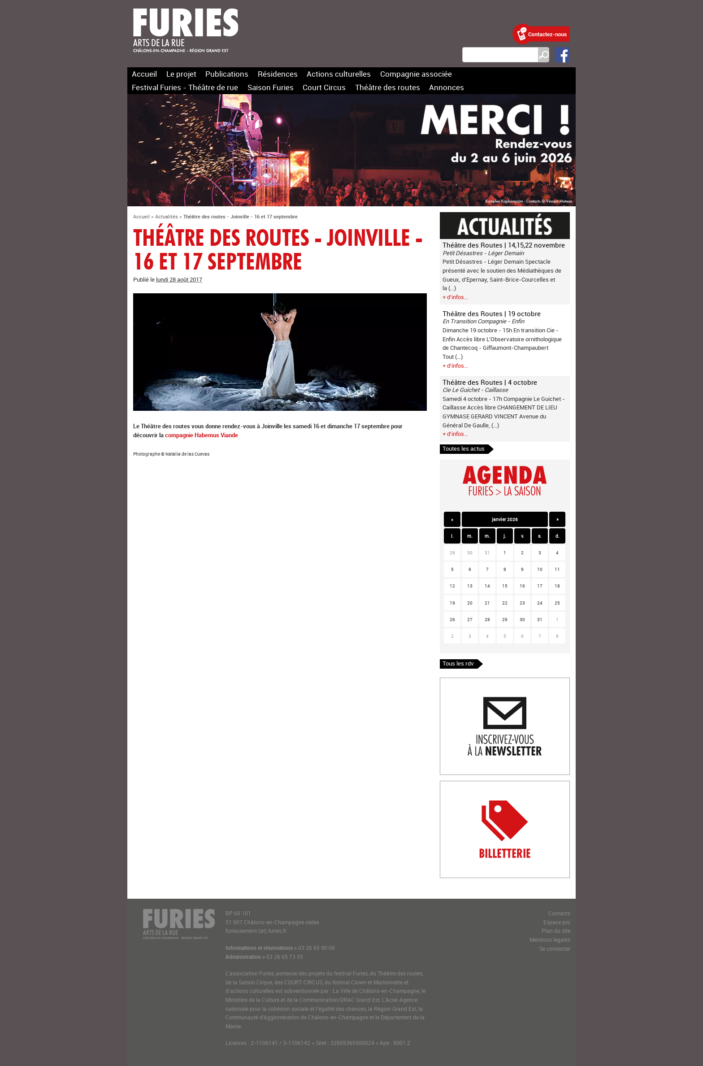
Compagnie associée (416, 74)
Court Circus (324, 87)
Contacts (559, 913)
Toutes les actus (464, 448)
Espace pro (556, 922)
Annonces (446, 87)
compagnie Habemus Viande (201, 435)
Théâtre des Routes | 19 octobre (492, 313)
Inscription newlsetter (468, 682)
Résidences (278, 74)
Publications (226, 74)
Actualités (166, 216)
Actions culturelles (339, 74)
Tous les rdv (458, 663)
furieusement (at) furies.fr (256, 930)
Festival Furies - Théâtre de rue (185, 87)
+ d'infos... (455, 297)
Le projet (181, 74)
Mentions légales (549, 939)
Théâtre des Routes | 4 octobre (490, 382)
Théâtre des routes (387, 87)
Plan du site (556, 930)
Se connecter (554, 948)
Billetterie (452, 785)
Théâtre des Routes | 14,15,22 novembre (504, 244)
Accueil (144, 74)
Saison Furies (270, 87)
